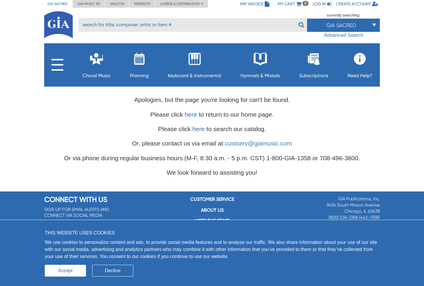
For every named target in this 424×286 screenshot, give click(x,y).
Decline (112, 270)
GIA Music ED (88, 4)
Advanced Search (343, 35)
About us (212, 210)
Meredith (142, 4)
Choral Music (96, 63)
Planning (139, 63)
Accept (65, 270)
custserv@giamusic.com (258, 143)
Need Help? (359, 63)
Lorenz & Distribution (181, 4)
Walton (117, 4)
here (191, 114)
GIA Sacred (57, 4)
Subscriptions (313, 63)
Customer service (212, 199)
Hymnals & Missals (260, 63)
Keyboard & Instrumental (194, 63)
